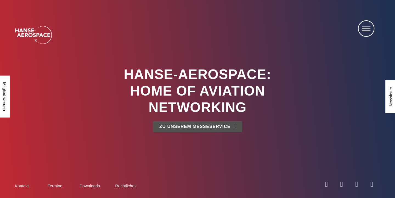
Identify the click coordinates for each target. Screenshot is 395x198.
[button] (366, 30)
